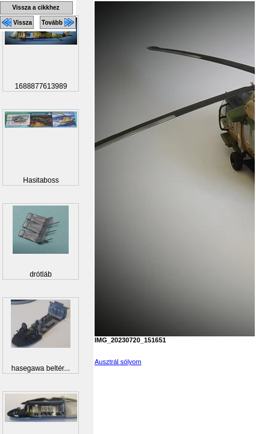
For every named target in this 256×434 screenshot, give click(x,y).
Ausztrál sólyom (118, 361)
